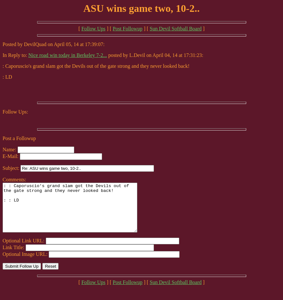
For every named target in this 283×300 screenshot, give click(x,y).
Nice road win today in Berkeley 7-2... (67, 55)
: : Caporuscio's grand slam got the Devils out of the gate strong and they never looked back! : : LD (78, 212)
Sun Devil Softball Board (176, 28)
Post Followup (127, 28)
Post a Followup (19, 138)
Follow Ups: (15, 111)
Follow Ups (93, 28)
